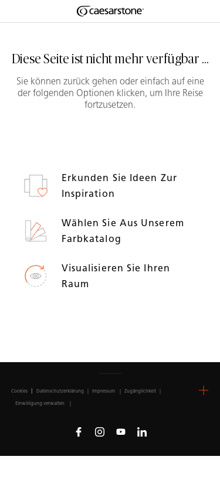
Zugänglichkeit (140, 391)
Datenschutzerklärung (60, 391)
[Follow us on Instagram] (99, 431)
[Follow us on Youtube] (121, 431)
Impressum (104, 391)
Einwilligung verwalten (40, 403)
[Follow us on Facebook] (78, 431)
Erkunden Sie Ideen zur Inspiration (119, 185)
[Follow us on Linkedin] (142, 431)
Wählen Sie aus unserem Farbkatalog (123, 230)
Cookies (19, 391)
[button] (203, 390)
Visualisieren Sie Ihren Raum (116, 276)
